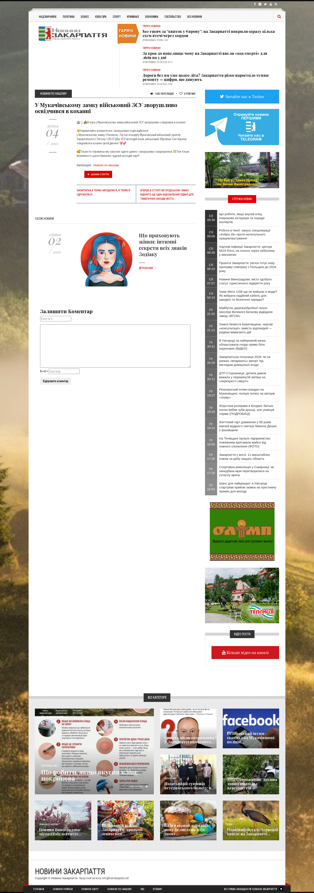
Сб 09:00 (211, 234)
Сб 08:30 (211, 250)
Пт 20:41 (211, 344)
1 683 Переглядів (162, 93)
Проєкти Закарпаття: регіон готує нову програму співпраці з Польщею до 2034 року (247, 267)
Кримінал (133, 16)
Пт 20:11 (211, 377)
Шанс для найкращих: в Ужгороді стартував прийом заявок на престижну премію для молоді (247, 487)
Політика (69, 16)
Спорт (117, 16)
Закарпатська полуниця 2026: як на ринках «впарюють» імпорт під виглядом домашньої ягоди (245, 361)
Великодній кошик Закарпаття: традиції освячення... (122, 829)
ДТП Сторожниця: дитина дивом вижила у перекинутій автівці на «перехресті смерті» (242, 377)
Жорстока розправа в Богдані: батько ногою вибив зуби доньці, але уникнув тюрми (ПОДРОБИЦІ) (246, 409)
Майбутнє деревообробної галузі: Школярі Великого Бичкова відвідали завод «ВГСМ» (246, 312)
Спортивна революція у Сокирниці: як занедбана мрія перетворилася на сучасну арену (246, 471)
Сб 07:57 (211, 281)
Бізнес (85, 16)
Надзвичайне (48, 16)
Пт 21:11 (211, 328)
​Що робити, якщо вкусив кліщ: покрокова (89, 775)
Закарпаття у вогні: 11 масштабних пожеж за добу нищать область (244, 456)
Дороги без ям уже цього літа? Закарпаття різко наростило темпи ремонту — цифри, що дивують (205, 77)
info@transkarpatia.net (115, 878)
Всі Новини (194, 16)
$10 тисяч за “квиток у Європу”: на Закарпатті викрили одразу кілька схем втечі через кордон (209, 33)
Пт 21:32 (211, 312)
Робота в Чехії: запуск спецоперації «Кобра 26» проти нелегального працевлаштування (245, 234)
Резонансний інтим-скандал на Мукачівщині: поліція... (251, 737)
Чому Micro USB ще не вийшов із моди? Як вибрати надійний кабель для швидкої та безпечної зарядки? (248, 295)
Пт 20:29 (211, 360)
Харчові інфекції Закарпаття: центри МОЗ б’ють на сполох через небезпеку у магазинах (247, 250)
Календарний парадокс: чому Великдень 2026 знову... (187, 829)
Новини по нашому (106, 165)
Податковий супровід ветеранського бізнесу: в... (189, 785)
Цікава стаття (98, 174)
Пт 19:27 (211, 393)
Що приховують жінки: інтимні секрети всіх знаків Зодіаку (163, 244)
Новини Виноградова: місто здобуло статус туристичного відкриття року (245, 281)
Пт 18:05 (211, 442)
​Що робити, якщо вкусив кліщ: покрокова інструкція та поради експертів (242, 218)
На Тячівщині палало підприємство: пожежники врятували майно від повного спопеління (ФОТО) (245, 442)
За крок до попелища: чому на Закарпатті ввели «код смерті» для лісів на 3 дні (205, 55)
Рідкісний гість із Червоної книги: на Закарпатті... (252, 831)
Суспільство (173, 16)
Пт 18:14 (211, 426)
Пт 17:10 (211, 471)
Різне (229, 824)
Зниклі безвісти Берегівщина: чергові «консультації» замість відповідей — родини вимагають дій (246, 328)
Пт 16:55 (211, 487)
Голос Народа (170, 732)
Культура (100, 16)
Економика (170, 778)
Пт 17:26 (211, 456)
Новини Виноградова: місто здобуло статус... (60, 831)
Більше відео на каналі (247, 652)
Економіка (151, 16)
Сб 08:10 (211, 267)
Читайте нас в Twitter (244, 96)
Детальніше (148, 268)
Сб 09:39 (211, 218)
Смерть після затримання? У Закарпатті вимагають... (190, 739)
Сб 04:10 (211, 295)
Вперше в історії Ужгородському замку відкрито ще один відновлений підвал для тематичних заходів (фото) (167, 194)
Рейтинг (187, 93)
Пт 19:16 (211, 409)
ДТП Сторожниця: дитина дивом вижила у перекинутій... (252, 783)
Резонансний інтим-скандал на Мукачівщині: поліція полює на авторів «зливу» (247, 393)
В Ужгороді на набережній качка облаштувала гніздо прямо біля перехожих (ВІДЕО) (242, 344)
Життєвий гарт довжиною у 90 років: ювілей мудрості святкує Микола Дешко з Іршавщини (248, 426)
